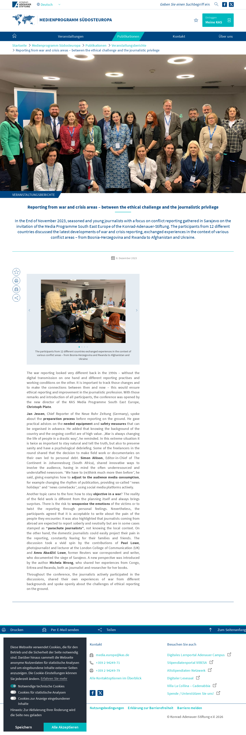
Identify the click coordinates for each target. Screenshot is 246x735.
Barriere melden (189, 708)
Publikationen (96, 45)
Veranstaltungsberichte (129, 45)
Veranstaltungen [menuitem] (71, 36)
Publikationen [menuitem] (128, 36)
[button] (29, 310)
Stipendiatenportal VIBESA (190, 662)
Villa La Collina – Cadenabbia (191, 686)
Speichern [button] (23, 727)
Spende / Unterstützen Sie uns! (193, 693)
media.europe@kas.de (109, 655)
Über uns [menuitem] (226, 36)
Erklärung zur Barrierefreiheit (150, 708)
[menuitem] (18, 36)
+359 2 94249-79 (105, 670)
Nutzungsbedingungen (107, 708)
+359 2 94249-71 (105, 662)
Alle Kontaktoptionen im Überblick (115, 678)
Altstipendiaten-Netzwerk (189, 670)
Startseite (19, 45)
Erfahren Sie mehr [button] (54, 678)
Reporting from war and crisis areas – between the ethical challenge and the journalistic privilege (88, 50)
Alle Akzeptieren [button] (65, 727)
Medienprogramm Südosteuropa (56, 45)
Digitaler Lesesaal (183, 678)
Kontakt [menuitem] (179, 36)
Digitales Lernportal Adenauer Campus (199, 655)
